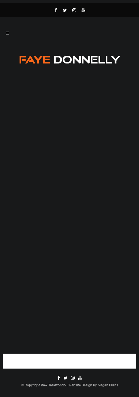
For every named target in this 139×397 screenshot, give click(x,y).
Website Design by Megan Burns (93, 385)
